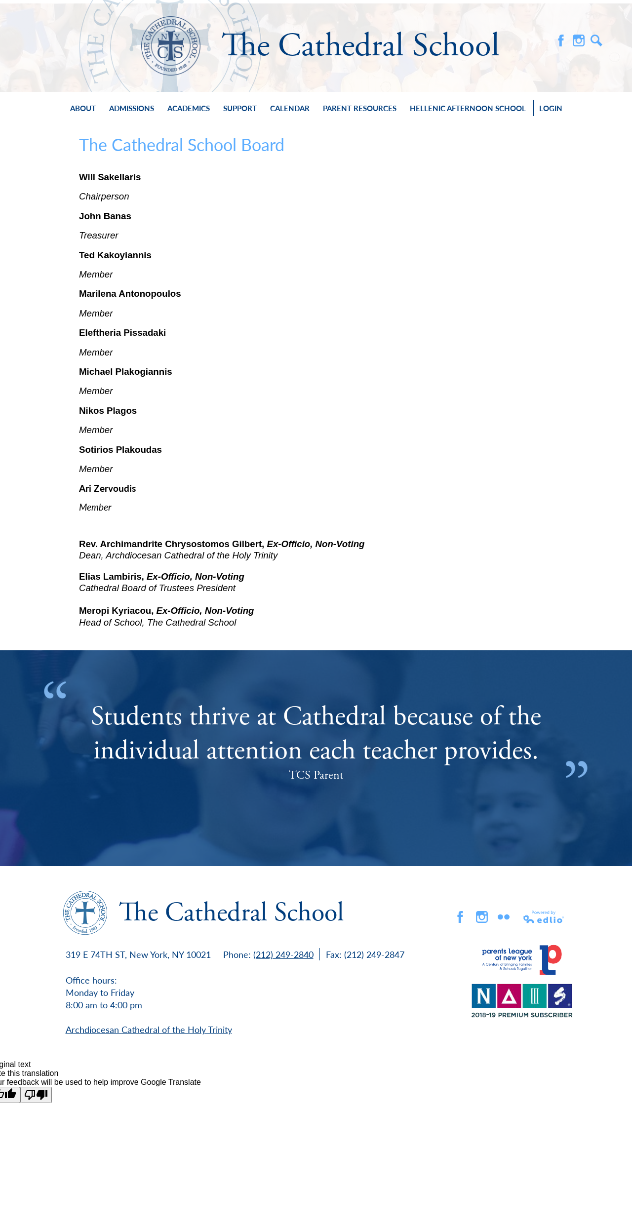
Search (596, 40)
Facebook (561, 40)
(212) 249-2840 (283, 954)
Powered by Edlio (544, 917)
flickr (504, 917)
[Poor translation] (36, 1095)
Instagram (579, 40)
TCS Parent (316, 775)
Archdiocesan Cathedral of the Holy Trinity (149, 1029)
